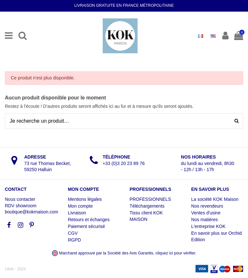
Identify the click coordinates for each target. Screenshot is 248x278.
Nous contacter (20, 199)
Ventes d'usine (206, 212)
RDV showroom (20, 205)
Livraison (77, 212)
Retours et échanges (88, 219)
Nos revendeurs (207, 206)
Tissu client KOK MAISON (146, 216)
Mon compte (80, 206)
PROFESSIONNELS (150, 199)
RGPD (74, 239)
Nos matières (204, 219)
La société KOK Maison (214, 199)
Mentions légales (85, 199)
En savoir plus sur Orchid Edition (216, 236)
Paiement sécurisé (86, 226)
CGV (73, 233)
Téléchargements (146, 206)
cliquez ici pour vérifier (175, 253)
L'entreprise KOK (208, 226)
